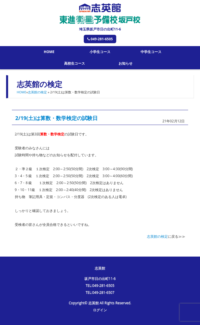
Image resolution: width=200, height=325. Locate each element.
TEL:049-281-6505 (100, 285)
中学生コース (151, 51)
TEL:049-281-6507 (100, 292)
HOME (49, 51)
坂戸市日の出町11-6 (100, 278)
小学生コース (100, 51)
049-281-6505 (100, 39)
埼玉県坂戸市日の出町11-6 (100, 29)
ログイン (100, 309)
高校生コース (74, 63)
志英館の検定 (37, 92)
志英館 (100, 268)
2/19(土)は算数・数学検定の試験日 (56, 118)
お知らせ (125, 63)
